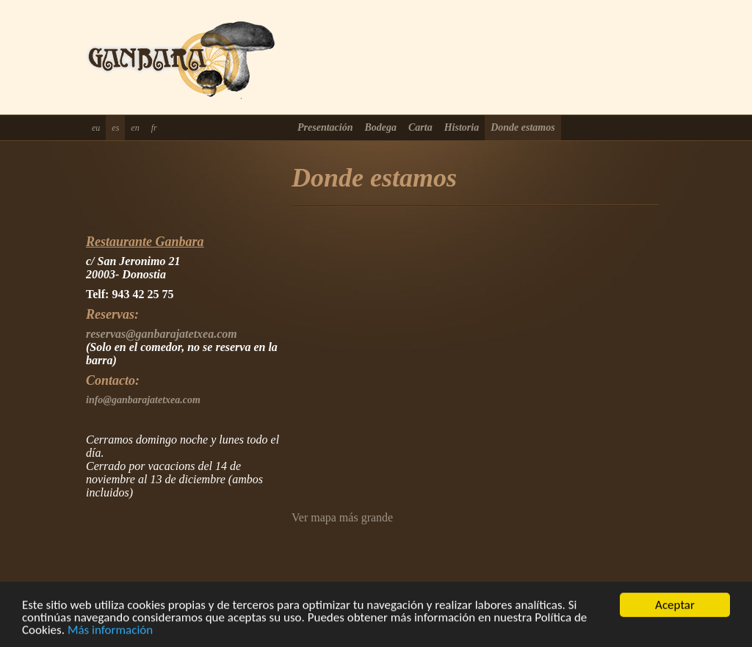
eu (96, 128)
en (135, 128)
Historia (461, 127)
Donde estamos (523, 127)
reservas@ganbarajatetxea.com (161, 334)
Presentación (324, 127)
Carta (420, 127)
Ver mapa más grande (342, 517)
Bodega (380, 127)
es (115, 128)
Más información (110, 630)
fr (154, 128)
